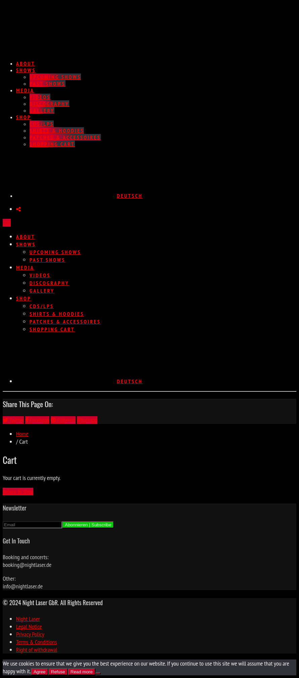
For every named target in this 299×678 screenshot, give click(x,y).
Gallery (42, 110)
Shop (23, 117)
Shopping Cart (52, 144)
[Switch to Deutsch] (79, 195)
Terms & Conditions (36, 642)
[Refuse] (98, 673)
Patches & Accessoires (65, 137)
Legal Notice (29, 626)
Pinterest (63, 420)
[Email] (32, 524)
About (25, 63)
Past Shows (48, 83)
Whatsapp (87, 420)
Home (22, 434)
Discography (49, 103)
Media (25, 90)
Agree (40, 671)
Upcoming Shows (55, 77)
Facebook (37, 420)
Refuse (58, 671)
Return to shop (18, 491)
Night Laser (28, 619)
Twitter (13, 420)
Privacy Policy (30, 634)
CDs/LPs (42, 123)
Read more (82, 671)
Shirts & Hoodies (57, 130)
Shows (26, 70)
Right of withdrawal (36, 649)
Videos (40, 97)
